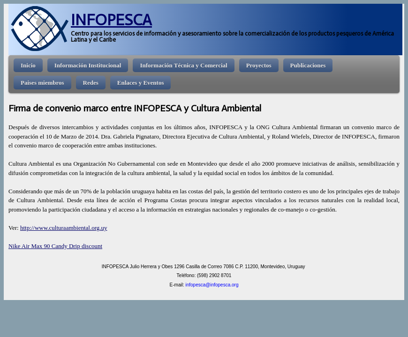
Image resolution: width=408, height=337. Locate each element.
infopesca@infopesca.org (211, 284)
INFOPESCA (111, 19)
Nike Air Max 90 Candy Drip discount (55, 245)
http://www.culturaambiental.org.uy (63, 227)
